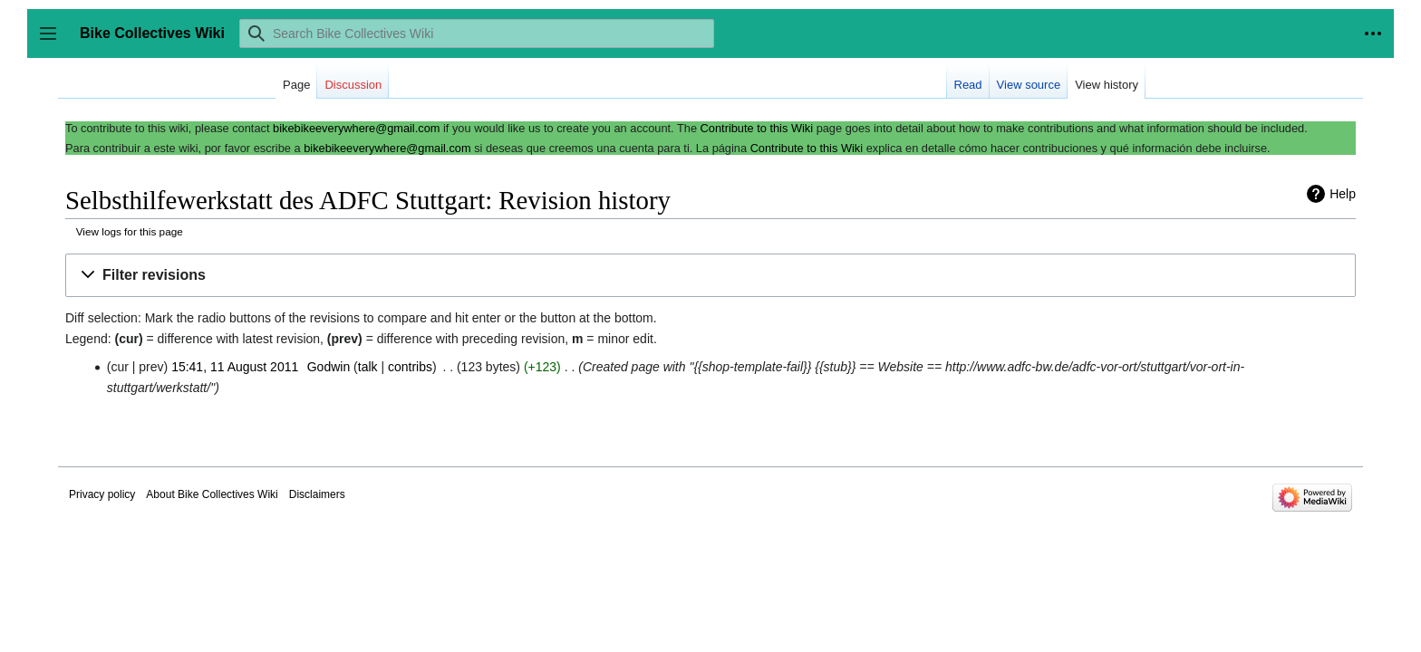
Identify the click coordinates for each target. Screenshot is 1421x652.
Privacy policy (102, 494)
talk (368, 367)
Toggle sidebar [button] (54, 42)
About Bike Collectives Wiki (211, 494)
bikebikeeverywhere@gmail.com (356, 128)
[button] (710, 275)
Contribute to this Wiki (757, 128)
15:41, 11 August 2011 (234, 367)
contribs (410, 367)
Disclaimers (317, 494)
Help (1342, 194)
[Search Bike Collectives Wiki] (476, 33)
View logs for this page (129, 231)
